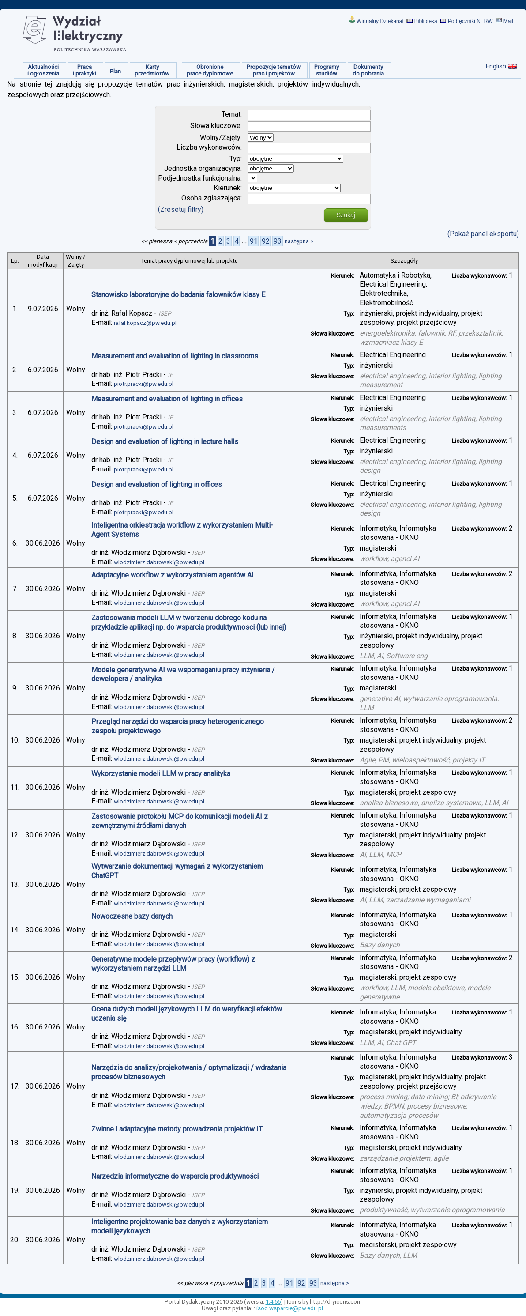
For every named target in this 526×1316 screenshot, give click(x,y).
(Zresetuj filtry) (180, 209)
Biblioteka (425, 21)
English (496, 66)
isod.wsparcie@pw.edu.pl (289, 1308)
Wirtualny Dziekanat (380, 21)
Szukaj (346, 215)
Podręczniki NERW (470, 21)
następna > (299, 241)
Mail (508, 21)
